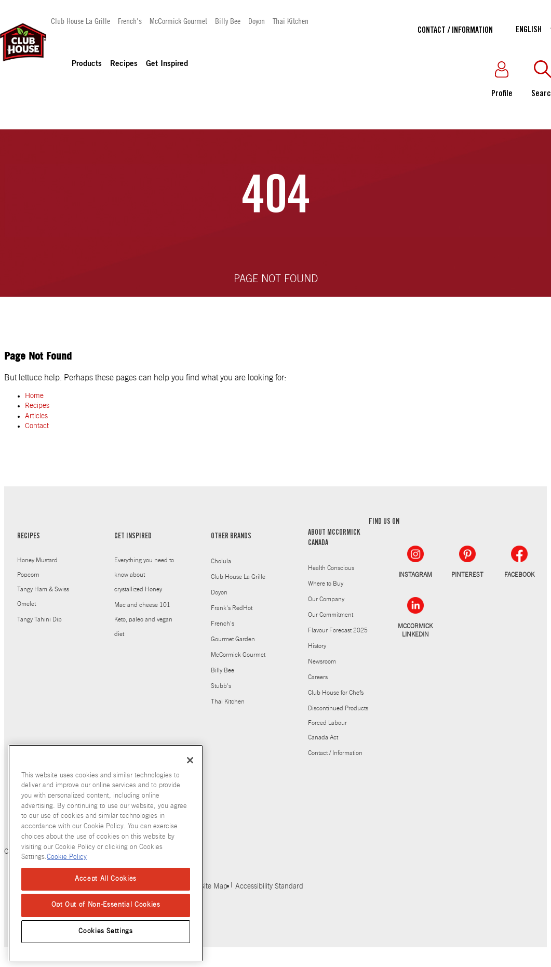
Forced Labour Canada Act (327, 730)
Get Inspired (167, 64)
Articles (36, 416)
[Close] (190, 760)
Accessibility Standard (269, 886)
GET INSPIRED (133, 536)
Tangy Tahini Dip (39, 619)
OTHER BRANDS (231, 536)
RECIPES (28, 536)
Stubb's (221, 686)
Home (34, 396)
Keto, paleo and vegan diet (143, 626)
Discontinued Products (338, 708)
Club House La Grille (80, 20)
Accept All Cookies (106, 879)
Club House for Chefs (336, 693)
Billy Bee (227, 20)
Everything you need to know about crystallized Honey (144, 574)
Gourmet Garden (233, 639)
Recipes (124, 64)
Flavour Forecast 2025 (338, 630)
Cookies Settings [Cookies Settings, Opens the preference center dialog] (105, 931)
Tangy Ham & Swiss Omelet (43, 596)
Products (87, 64)
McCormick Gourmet (178, 20)
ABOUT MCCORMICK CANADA (334, 538)
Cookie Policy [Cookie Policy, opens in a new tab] (67, 857)
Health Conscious (331, 568)
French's (130, 20)
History (317, 646)
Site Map (213, 886)
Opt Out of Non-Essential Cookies (105, 905)
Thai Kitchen (290, 20)
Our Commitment (330, 615)
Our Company (326, 599)
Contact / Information (455, 31)
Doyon (256, 20)
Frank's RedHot (231, 608)
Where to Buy (325, 583)
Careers (318, 677)
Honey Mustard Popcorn (37, 567)
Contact (37, 426)
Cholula (221, 561)
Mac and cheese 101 (142, 605)
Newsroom (322, 661)
